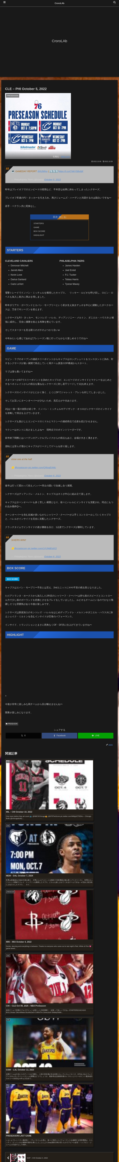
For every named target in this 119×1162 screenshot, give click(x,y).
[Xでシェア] (23, 737)
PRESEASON (12, 725)
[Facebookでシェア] (59, 737)
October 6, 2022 (52, 477)
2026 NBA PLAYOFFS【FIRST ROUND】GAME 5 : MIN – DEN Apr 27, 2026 (42, 1005)
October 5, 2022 (52, 179)
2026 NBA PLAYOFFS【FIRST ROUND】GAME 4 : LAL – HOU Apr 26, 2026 (42, 1022)
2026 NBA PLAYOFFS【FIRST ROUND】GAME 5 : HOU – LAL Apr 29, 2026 (42, 972)
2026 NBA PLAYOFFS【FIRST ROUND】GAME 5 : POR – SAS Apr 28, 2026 (43, 988)
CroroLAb (59, 3)
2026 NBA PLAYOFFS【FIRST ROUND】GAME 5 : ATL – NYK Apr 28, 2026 (42, 994)
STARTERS (39, 223)
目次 (55, 216)
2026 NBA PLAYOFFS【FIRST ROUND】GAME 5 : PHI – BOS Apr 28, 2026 (42, 999)
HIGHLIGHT (39, 236)
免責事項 (56, 1154)
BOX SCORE (40, 232)
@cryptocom (21, 468)
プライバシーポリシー (71, 1154)
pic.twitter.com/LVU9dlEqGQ (42, 549)
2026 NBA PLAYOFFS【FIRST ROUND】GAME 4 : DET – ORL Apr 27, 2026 (42, 1016)
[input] (59, 953)
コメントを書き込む (59, 873)
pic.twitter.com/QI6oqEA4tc (42, 468)
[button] (113, 953)
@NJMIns (42, 171)
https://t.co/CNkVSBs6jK (71, 171)
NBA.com (65, 156)
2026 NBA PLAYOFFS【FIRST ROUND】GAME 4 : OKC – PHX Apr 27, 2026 (43, 1010)
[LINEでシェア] (95, 737)
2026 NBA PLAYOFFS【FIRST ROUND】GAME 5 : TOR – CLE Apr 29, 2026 (42, 977)
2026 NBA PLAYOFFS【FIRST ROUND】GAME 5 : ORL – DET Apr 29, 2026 (42, 983)
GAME (37, 227)
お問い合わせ (44, 1154)
